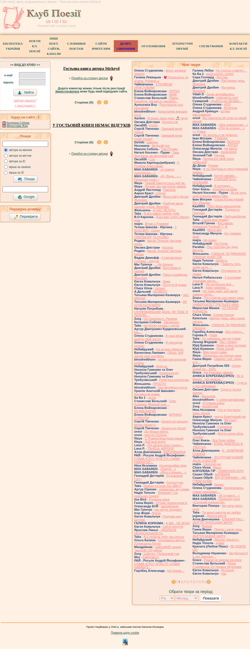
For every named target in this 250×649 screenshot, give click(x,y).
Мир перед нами (215, 352)
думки (220, 543)
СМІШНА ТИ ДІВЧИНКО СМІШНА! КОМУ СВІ (219, 255)
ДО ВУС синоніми (126, 46)
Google (26, 197)
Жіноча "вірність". (227, 539)
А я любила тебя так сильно (164, 536)
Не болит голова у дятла (161, 325)
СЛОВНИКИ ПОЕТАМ (76, 46)
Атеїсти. (162, 366)
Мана (217, 467)
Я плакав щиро (214, 403)
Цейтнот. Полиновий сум (161, 553)
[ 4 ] (197, 581)
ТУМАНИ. (221, 138)
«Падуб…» (168, 469)
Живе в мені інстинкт (231, 345)
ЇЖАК (173, 94)
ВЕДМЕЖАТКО (145, 411)
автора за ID (17, 161)
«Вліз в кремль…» (173, 472)
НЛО (227, 104)
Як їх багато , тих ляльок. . (218, 377)
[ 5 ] (203, 581)
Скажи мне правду (215, 219)
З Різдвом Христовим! (156, 164)
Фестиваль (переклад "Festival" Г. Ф (213, 224)
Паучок (219, 155)
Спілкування (211, 46)
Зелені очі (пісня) (173, 428)
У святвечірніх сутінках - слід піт (158, 259)
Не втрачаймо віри (172, 465)
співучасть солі (227, 97)
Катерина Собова (18, 122)
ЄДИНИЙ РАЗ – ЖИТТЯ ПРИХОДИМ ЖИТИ (219, 521)
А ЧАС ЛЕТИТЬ (164, 210)
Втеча (156, 513)
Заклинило (171, 322)
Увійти (26, 92)
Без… (138, 332)
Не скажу (210, 240)
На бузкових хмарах (218, 372)
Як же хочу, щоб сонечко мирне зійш (220, 194)
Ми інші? (230, 420)
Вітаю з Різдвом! (157, 223)
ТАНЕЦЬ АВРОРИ (161, 448)
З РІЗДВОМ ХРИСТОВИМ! (153, 86)
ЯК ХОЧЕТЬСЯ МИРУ (160, 303)
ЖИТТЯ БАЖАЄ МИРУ (209, 536)
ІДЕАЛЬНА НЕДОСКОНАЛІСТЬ (155, 531)
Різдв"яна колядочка (174, 379)
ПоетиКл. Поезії (34, 46)
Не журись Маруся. (170, 349)
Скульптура (174, 482)
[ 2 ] (185, 581)
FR (56, 21)
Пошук (26, 179)
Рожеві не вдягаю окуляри (223, 560)
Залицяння (229, 152)
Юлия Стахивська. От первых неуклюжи (217, 565)
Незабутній (210, 406)
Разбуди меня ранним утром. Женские (158, 205)
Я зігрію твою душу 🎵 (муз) (168, 118)
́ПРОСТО (159, 383)
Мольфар (208, 396)
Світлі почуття (173, 526)
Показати (211, 598)
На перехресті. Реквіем (160, 318)
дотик (152, 397)
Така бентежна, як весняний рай (156, 154)
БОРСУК (233, 141)
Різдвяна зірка (159, 499)
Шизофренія (170, 506)
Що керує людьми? (168, 509)
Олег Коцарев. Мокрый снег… (155, 402)
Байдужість (151, 557)
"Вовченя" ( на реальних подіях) (156, 494)
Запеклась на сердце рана (222, 355)
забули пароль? (25, 100)
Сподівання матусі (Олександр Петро (159, 541)
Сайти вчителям (101, 46)
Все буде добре (223, 440)
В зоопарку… (223, 185)
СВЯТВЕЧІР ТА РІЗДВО (151, 237)
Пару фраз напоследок (223, 206)
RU (64, 21)
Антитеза (230, 107)
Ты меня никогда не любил (221, 512)
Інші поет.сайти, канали (54, 46)
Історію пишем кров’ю (171, 502)
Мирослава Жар (17, 126)
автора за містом (20, 155)
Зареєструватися (67, 91)
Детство (222, 77)
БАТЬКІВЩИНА (175, 452)
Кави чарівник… (217, 287)
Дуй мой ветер (155, 441)
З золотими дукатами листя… (217, 279)
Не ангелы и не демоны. (220, 135)
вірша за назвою (20, 167)
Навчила (169, 189)
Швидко (152, 142)
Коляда (168, 247)
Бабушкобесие (235, 216)
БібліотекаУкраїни (13, 46)
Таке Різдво (169, 149)
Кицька (207, 526)
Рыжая (213, 165)
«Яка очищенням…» (233, 124)
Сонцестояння (223, 314)
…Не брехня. (164, 264)
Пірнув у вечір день (228, 529)
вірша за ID (16, 172)
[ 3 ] (191, 581)
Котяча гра (170, 122)
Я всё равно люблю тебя (161, 213)
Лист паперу (228, 342)
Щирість (221, 260)
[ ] (179, 581)
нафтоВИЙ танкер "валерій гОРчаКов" (157, 548)
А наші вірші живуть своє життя (158, 337)
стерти (161, 193)
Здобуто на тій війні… (226, 101)
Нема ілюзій (225, 348)
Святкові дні (212, 464)
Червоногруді (168, 373)
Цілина (160, 288)
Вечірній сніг (161, 145)
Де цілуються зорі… (220, 284)
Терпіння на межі (224, 189)
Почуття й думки (175, 284)
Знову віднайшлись (220, 94)
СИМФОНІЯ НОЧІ (230, 471)
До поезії (227, 570)
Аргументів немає (147, 394)
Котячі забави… (225, 175)
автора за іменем (20, 150)
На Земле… (175, 570)
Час (224, 573)
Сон (152, 159)
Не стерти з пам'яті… (231, 70)
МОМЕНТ (160, 291)
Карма (218, 484)
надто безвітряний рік (229, 416)
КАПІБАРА (222, 474)
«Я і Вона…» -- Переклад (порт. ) (157, 177)
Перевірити (26, 217)
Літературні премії (182, 46)
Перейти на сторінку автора (89, 78)
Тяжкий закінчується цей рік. (165, 183)
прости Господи (155, 435)
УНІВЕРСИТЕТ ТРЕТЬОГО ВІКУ (216, 304)
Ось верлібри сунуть (172, 387)
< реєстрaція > (24, 105)
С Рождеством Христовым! (164, 438)
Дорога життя (216, 516)
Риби (213, 335)
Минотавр (214, 230)
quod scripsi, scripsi (220, 74)
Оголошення (153, 46)
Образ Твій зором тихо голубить (158, 354)
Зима (166, 281)
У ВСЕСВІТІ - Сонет (155, 228)
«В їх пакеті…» (229, 495)
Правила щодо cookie (125, 632)
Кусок (153, 125)
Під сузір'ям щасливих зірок (224, 297)
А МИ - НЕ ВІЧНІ (178, 523)
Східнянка (224, 426)
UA (48, 21)
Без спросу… (234, 331)
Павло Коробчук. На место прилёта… (156, 99)
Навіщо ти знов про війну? (162, 486)
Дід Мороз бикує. (156, 431)
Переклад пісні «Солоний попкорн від (216, 500)
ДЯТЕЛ (174, 91)
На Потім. (221, 243)
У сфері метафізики (230, 399)
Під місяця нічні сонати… (166, 445)
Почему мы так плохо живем (165, 186)
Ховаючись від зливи (174, 489)
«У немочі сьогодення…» (154, 171)
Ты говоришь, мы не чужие (221, 338)
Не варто (230, 148)
